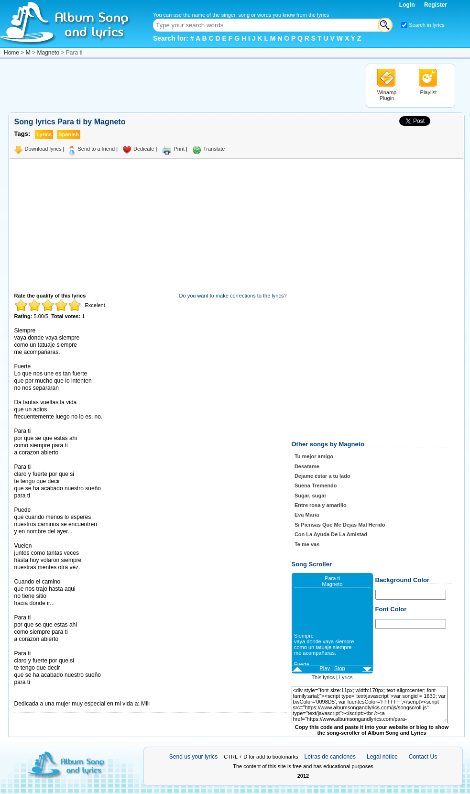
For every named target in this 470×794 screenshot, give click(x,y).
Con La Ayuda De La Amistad (331, 534)
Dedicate (143, 149)
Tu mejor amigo (314, 456)
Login (407, 4)
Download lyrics (43, 149)
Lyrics (345, 677)
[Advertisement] (182, 85)
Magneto (48, 52)
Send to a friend (96, 149)
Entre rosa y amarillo (321, 505)
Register (435, 4)
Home (11, 52)
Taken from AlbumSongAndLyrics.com (54, 696)
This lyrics (323, 677)
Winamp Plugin (386, 95)
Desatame (307, 466)
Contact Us (423, 756)
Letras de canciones (330, 756)
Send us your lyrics (193, 756)
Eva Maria (307, 515)
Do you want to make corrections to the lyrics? (233, 295)
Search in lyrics (427, 25)
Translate (214, 149)
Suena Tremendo (316, 485)
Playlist (428, 92)
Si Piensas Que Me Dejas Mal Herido (340, 525)
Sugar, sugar (311, 495)
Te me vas (307, 544)
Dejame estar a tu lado (322, 476)
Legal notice (382, 756)
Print (179, 149)
